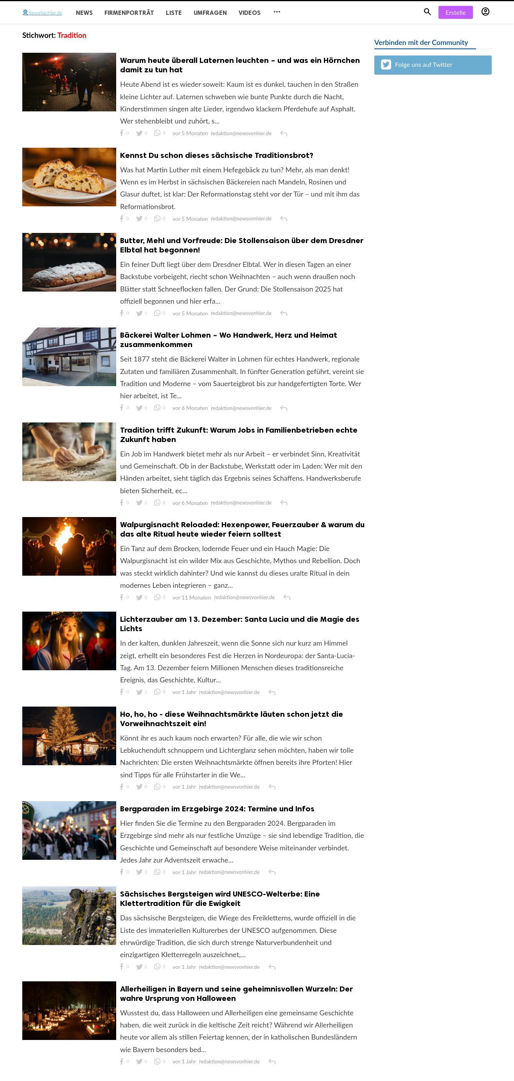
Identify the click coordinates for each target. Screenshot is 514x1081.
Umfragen (210, 12)
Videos (250, 12)
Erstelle (456, 12)
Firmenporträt (129, 12)
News (84, 12)
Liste (174, 12)
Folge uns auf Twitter (416, 64)
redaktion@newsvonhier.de (242, 134)
